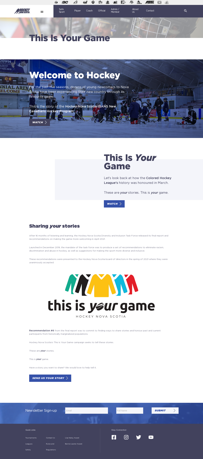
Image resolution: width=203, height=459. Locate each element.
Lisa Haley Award (72, 438)
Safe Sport (62, 10)
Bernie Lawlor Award (73, 444)
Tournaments (30, 438)
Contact (150, 11)
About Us (135, 10)
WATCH (37, 122)
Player (77, 11)
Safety (28, 450)
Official (101, 11)
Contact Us (50, 438)
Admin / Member (115, 10)
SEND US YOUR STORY (48, 378)
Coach (89, 11)
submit (160, 410)
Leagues (28, 444)
